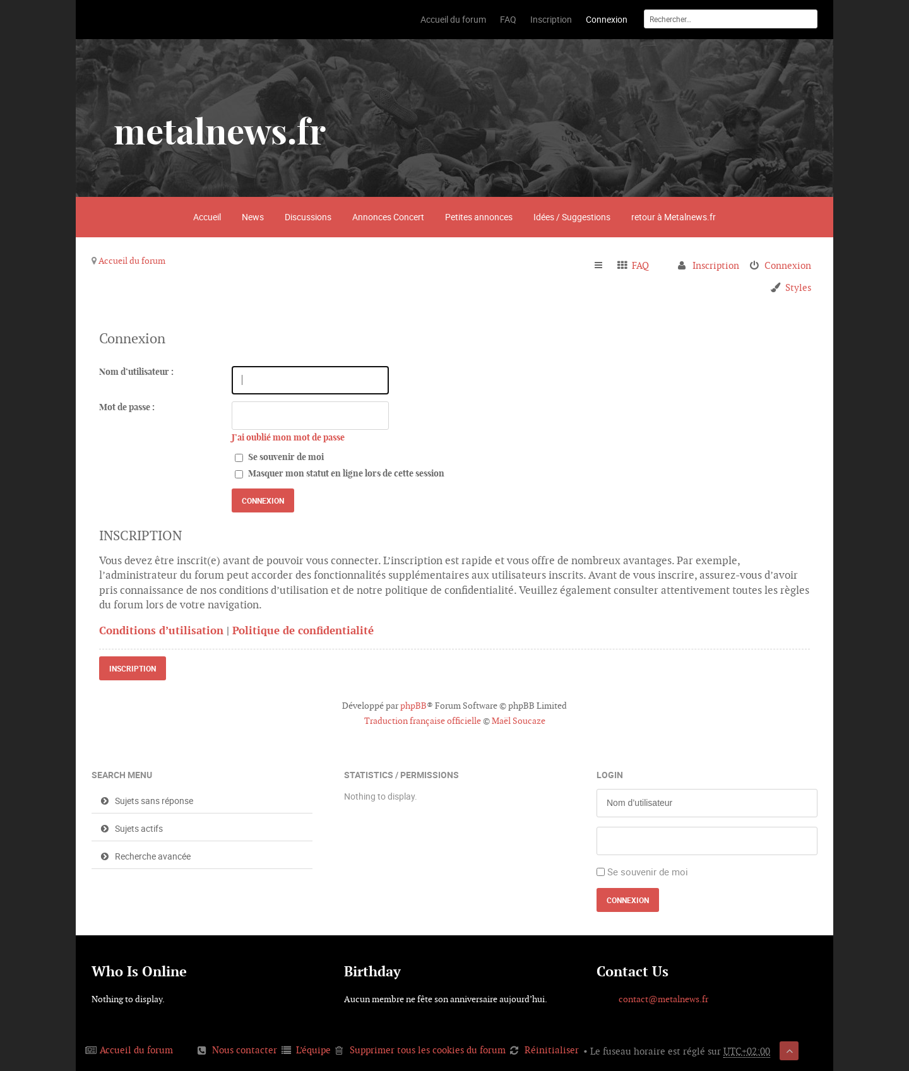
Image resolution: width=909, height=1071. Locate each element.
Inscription (132, 668)
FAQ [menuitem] (640, 265)
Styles (798, 287)
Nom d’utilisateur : (136, 371)
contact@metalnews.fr (663, 999)
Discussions (308, 217)
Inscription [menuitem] (715, 265)
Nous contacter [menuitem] (244, 1050)
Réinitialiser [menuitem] (552, 1050)
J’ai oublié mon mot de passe (288, 437)
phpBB (413, 705)
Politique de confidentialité (303, 630)
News (253, 217)
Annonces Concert (388, 217)
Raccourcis (604, 265)
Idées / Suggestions (571, 217)
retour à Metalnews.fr (673, 217)
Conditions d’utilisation (161, 630)
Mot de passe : (127, 407)
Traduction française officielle (422, 720)
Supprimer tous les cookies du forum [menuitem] (428, 1050)
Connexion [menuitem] (787, 265)
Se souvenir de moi (279, 457)
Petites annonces (479, 217)
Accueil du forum (131, 260)
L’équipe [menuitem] (313, 1050)
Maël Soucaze (518, 720)
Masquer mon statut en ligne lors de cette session (339, 473)
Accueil (207, 217)
